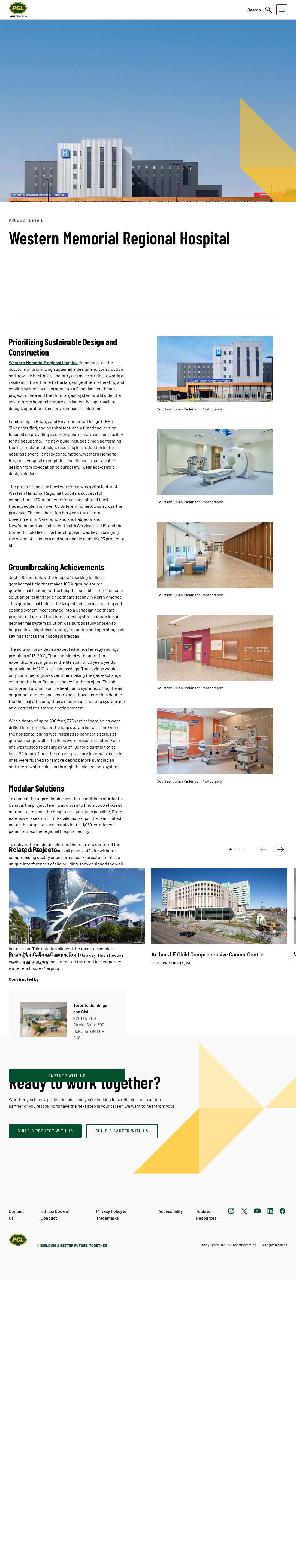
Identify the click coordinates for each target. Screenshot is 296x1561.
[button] (230, 1130)
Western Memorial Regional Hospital (43, 362)
